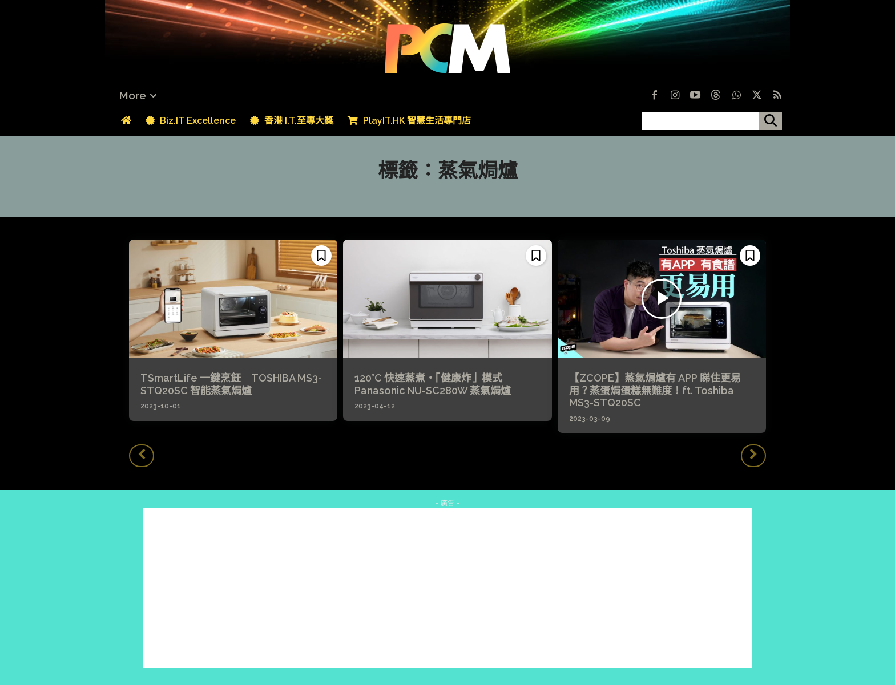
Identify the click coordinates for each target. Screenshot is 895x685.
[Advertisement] (447, 588)
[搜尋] (770, 121)
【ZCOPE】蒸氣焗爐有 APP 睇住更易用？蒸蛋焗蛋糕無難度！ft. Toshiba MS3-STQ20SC (655, 390)
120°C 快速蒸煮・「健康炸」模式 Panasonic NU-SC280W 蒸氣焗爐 (432, 384)
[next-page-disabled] (753, 455)
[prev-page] (141, 455)
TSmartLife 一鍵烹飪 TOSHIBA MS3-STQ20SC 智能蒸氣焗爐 (231, 384)
